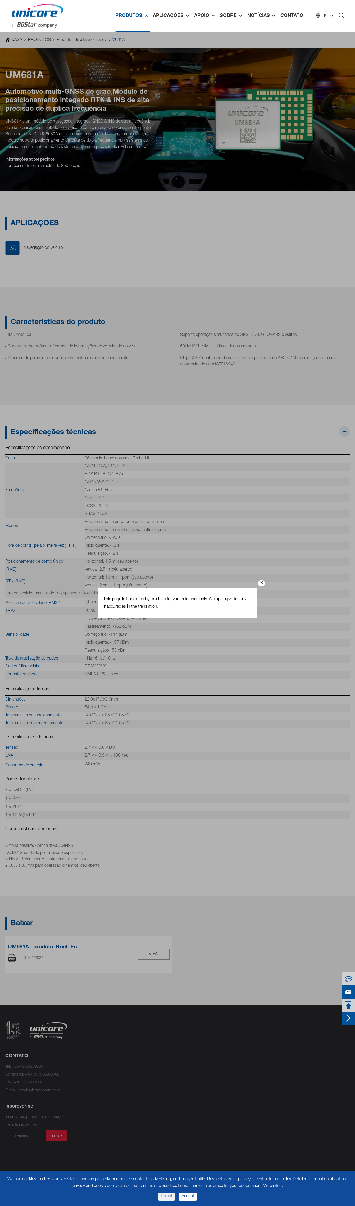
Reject (166, 1196)
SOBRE (232, 16)
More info (271, 1186)
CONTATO (291, 15)
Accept (187, 1196)
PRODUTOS (132, 16)
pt (326, 15)
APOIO (205, 16)
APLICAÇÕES (172, 16)
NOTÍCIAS (262, 16)
